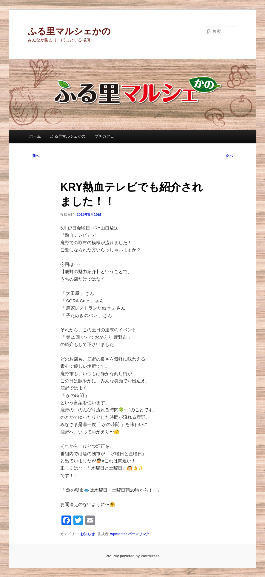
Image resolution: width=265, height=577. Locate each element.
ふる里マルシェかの (69, 31)
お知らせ (87, 534)
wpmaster (118, 534)
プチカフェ (104, 136)
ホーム (35, 136)
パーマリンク (139, 534)
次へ (231, 156)
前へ (33, 156)
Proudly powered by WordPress (132, 556)
